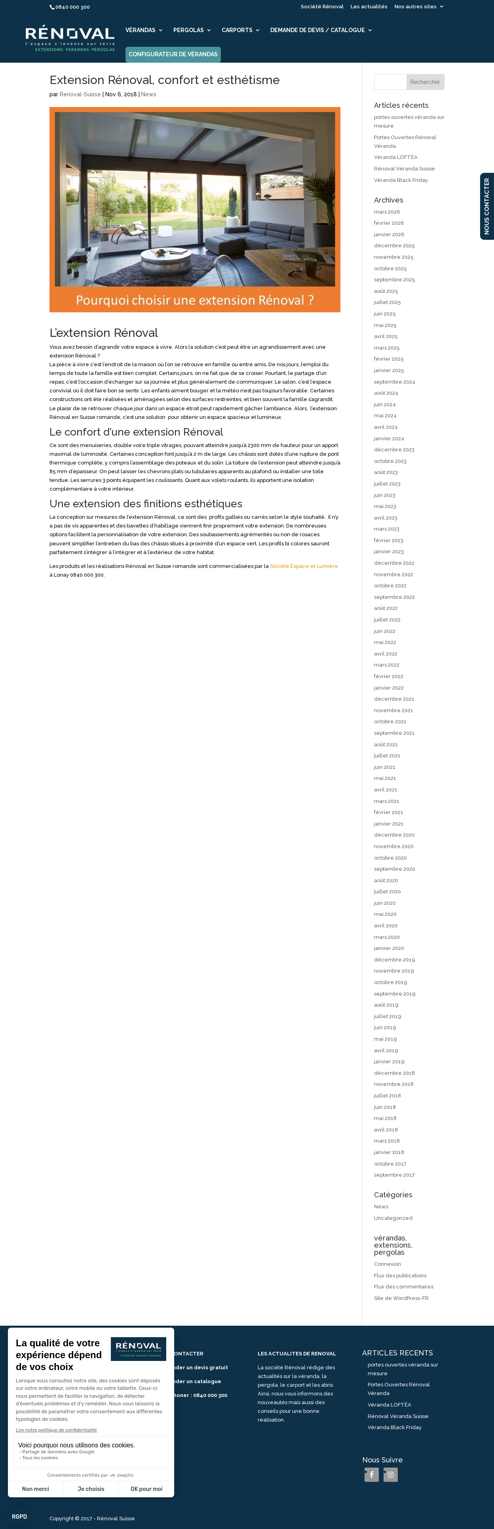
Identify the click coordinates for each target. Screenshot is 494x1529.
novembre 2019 (394, 971)
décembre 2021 (394, 699)
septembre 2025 (394, 280)
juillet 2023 (387, 484)
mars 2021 (386, 801)
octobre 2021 (390, 721)
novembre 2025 (394, 257)
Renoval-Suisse (80, 94)
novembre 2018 (394, 1084)
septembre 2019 (395, 994)
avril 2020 (386, 926)
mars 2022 (386, 665)
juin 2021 (384, 767)
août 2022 (386, 608)
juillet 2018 (387, 1096)
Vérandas (140, 30)
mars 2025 (387, 348)
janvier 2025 (389, 370)
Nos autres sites (416, 7)
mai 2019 (385, 1039)
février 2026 (389, 223)
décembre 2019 (394, 960)
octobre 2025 (390, 268)
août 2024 (386, 393)
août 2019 (386, 1005)
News (148, 94)
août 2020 (386, 880)
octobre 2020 (390, 858)
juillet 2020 (387, 891)
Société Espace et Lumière (304, 566)
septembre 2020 (394, 869)
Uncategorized (393, 1218)
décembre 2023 (394, 450)
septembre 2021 (394, 733)
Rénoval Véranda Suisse (404, 169)
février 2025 (389, 359)
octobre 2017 (390, 1164)
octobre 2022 (390, 586)
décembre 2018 (394, 1073)
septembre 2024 (394, 382)
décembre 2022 (394, 563)
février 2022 (388, 676)
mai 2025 (385, 325)
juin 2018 (385, 1107)
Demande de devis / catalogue (317, 30)
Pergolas (188, 30)
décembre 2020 (394, 835)
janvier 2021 (389, 824)
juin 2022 (384, 631)
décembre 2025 (394, 245)
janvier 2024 (389, 438)
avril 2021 (385, 790)
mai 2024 (385, 416)
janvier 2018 (389, 1152)
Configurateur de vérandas (173, 54)
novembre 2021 (393, 710)
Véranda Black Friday (401, 180)
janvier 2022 (389, 688)
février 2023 (388, 540)
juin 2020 (385, 903)
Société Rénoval (322, 7)
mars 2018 (387, 1141)
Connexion (387, 1264)
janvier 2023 (389, 551)
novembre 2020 (394, 846)
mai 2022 (385, 642)
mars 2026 (387, 212)
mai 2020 (385, 914)
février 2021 (388, 812)
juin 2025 (385, 314)
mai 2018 (385, 1118)
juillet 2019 (387, 1016)
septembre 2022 (394, 597)
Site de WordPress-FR (401, 1298)
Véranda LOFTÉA (396, 157)
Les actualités (369, 7)
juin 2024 (385, 404)
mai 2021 (385, 778)
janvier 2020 (389, 948)
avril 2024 (386, 427)
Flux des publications (400, 1276)
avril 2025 (386, 336)
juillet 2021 (387, 756)
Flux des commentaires (403, 1287)
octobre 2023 (390, 461)
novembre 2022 (393, 574)
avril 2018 (386, 1130)
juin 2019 (385, 1027)
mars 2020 (387, 937)
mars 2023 (386, 529)
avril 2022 (385, 654)
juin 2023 (384, 495)
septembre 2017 (394, 1175)
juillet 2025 (387, 302)
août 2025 (386, 291)
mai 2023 (385, 506)
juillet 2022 (387, 620)
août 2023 (386, 472)
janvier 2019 (389, 1062)
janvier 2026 (389, 234)
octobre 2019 (390, 982)
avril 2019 (386, 1050)
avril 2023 (385, 518)
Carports (237, 30)
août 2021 (386, 744)
